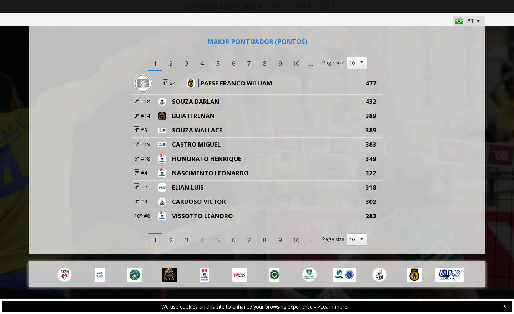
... (311, 63)
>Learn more (332, 306)
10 (295, 63)
